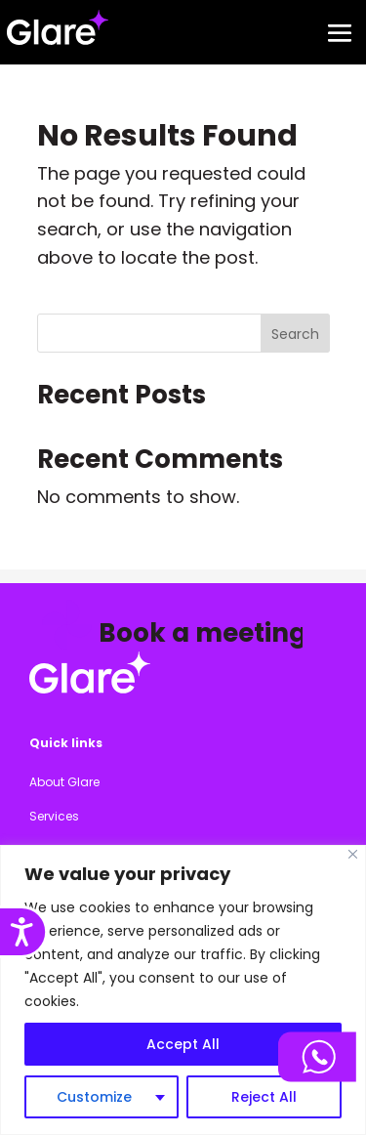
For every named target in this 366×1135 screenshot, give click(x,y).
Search (295, 334)
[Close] (352, 854)
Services (54, 816)
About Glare (64, 782)
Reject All (264, 1097)
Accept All (183, 1044)
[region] (183, 990)
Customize (94, 1097)
